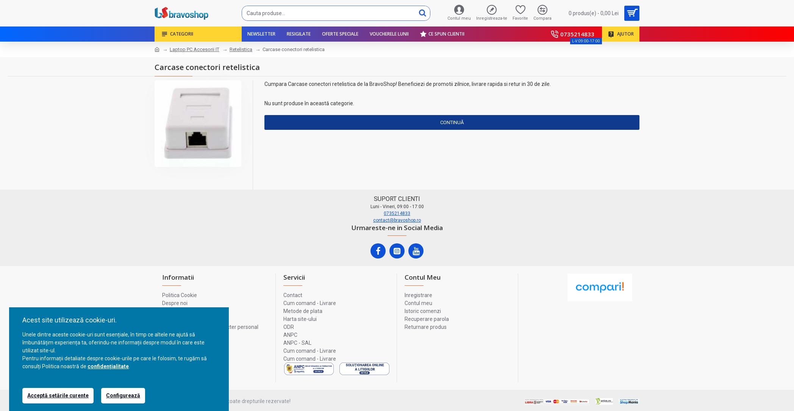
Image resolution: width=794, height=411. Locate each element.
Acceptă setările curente (58, 395)
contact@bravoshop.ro (397, 220)
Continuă (452, 122)
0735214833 (397, 213)
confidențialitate (108, 366)
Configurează (123, 395)
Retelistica (241, 49)
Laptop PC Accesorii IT (194, 49)
